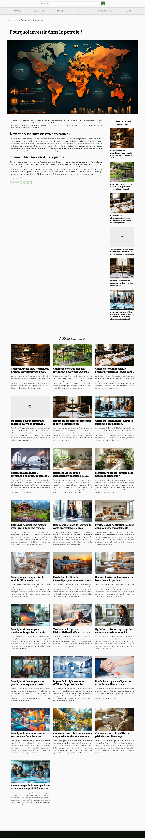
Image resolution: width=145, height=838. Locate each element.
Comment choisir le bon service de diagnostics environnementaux (72, 735)
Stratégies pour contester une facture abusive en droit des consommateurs (122, 251)
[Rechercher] (70, 3)
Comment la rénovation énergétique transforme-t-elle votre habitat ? (70, 476)
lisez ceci (46, 146)
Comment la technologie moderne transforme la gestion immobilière (114, 580)
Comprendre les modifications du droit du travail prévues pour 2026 (121, 154)
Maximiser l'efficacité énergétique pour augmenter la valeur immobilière (71, 580)
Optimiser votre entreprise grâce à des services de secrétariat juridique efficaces (114, 632)
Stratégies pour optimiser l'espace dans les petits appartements (114, 526)
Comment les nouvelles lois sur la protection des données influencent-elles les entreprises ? (122, 315)
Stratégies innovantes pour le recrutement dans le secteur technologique (28, 736)
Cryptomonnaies (105, 10)
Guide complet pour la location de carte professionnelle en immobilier (72, 528)
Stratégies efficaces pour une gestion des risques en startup (28, 682)
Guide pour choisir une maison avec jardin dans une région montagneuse (28, 528)
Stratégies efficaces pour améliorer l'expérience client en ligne (29, 632)
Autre (128, 10)
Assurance (39, 10)
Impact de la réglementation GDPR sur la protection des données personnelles (69, 684)
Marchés (61, 10)
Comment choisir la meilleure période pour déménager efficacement (112, 736)
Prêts (81, 10)
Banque (17, 10)
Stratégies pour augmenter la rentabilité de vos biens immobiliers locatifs (27, 580)
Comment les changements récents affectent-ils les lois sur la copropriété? (121, 219)
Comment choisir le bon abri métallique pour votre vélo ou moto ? (121, 186)
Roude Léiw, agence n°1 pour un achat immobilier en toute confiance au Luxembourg (113, 684)
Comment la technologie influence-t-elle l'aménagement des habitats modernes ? (29, 476)
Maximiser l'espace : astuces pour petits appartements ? (114, 474)
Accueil (9, 20)
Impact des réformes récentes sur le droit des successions (121, 283)
